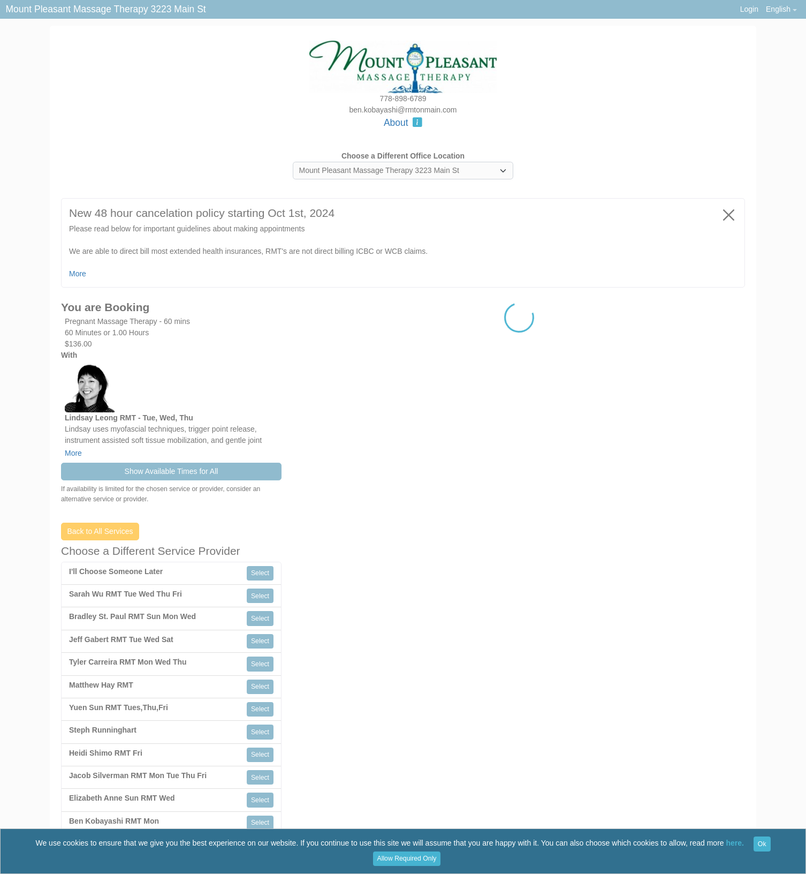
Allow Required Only (407, 858)
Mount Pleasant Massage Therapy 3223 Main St (106, 9)
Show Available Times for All (171, 471)
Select (260, 573)
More (73, 453)
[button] (781, 9)
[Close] (728, 214)
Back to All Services (100, 531)
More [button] (77, 273)
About (403, 122)
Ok (762, 844)
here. (735, 843)
